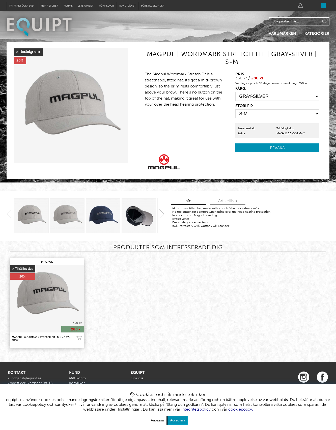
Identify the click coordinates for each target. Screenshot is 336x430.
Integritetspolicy (196, 409)
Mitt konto (77, 378)
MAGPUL (47, 261)
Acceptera (177, 420)
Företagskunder (152, 5)
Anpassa (157, 420)
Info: (188, 200)
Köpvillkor (106, 5)
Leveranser (86, 5)
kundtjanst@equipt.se (24, 378)
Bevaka (277, 147)
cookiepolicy (240, 409)
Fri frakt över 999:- (22, 5)
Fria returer (49, 5)
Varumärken (282, 33)
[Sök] (299, 21)
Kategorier (316, 33)
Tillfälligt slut (285, 128)
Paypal (68, 5)
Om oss (137, 378)
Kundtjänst (127, 5)
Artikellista (227, 200)
